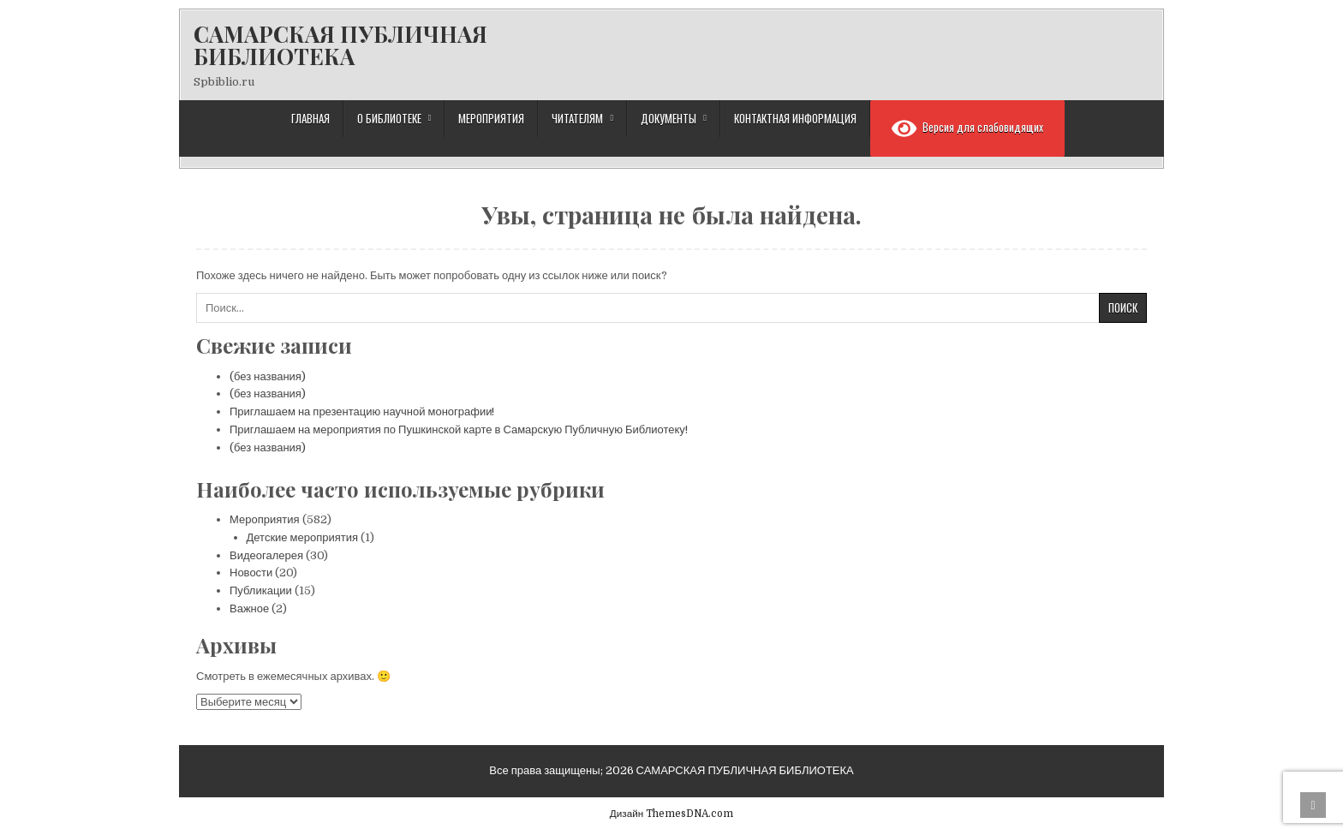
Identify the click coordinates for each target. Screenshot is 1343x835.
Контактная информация (795, 118)
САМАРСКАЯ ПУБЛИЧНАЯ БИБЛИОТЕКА (340, 45)
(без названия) (268, 376)
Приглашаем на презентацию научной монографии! (362, 411)
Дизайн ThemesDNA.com (671, 814)
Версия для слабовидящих (967, 128)
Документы (668, 118)
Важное (249, 608)
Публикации (261, 590)
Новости (251, 572)
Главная (310, 118)
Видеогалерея (266, 555)
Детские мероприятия (303, 537)
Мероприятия (491, 118)
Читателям (577, 118)
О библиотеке (389, 118)
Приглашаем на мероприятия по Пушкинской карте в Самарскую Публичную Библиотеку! (459, 429)
